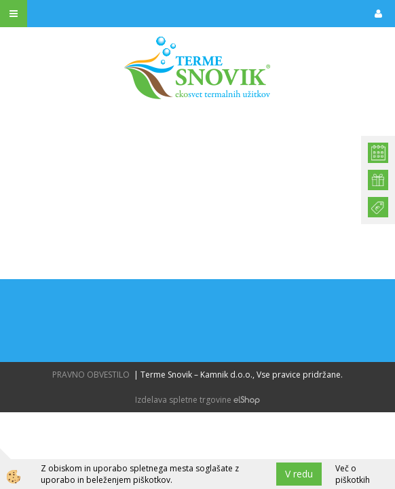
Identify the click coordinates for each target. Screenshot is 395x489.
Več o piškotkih (352, 474)
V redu (299, 473)
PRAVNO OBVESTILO (91, 374)
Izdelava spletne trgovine (183, 399)
